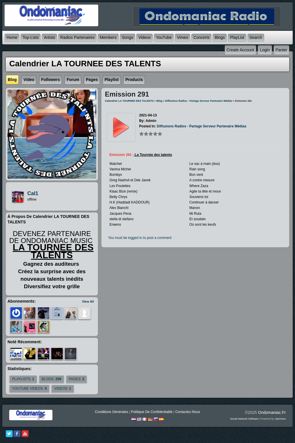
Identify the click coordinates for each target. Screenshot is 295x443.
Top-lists (30, 37)
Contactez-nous (187, 412)
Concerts (201, 37)
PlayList (237, 37)
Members (108, 37)
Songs (127, 37)
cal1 (32, 193)
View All (88, 301)
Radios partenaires (77, 37)
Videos (144, 37)
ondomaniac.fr (272, 412)
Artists (49, 37)
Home (12, 37)
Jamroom (280, 418)
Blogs (220, 37)
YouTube (164, 37)
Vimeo (182, 37)
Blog (159, 100)
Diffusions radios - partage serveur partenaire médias (198, 100)
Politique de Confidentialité (152, 412)
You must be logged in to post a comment (139, 238)
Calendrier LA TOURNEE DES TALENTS (129, 100)
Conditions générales (111, 412)
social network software (244, 418)
